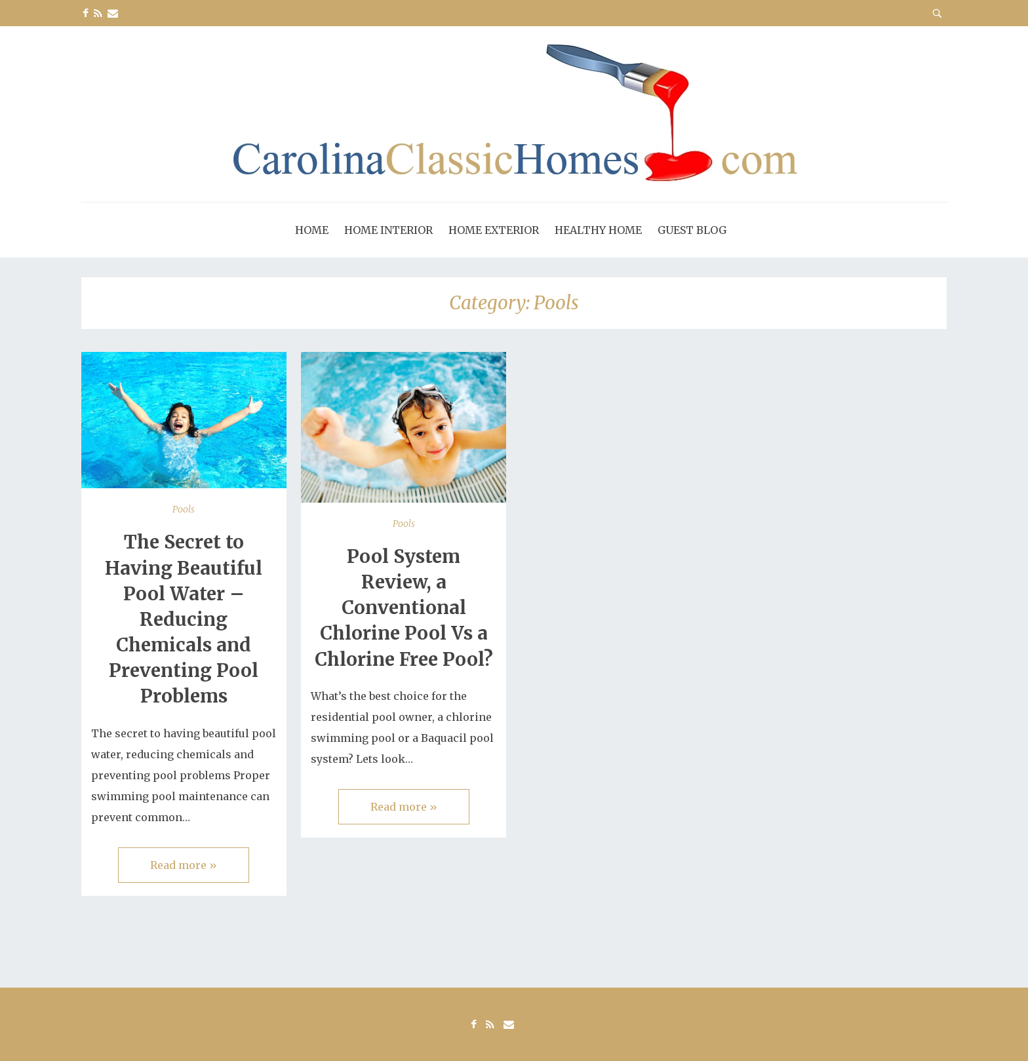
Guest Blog (692, 230)
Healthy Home (598, 230)
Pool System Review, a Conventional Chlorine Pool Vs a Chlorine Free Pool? (404, 608)
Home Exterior (493, 230)
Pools (183, 509)
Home (311, 230)
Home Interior (388, 230)
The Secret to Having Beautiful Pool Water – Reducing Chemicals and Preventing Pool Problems (183, 619)
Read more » (183, 865)
